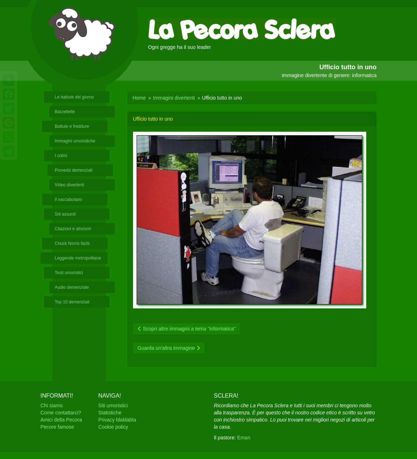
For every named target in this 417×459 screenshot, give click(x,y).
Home (139, 98)
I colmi (61, 155)
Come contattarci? (60, 412)
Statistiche (110, 412)
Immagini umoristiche (75, 140)
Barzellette (65, 111)
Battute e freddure (72, 126)
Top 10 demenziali (72, 301)
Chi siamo (51, 405)
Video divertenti (69, 184)
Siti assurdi (65, 214)
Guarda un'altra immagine (169, 348)
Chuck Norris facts (72, 243)
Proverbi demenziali (73, 170)
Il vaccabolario (68, 199)
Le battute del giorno (74, 97)
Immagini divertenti (174, 98)
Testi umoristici (69, 272)
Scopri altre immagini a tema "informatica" (187, 329)
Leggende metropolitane (78, 258)
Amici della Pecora (61, 420)
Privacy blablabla (117, 420)
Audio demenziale (72, 287)
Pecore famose (57, 427)
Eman (243, 437)
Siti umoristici (113, 405)
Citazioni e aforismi (73, 228)
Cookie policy (113, 427)
